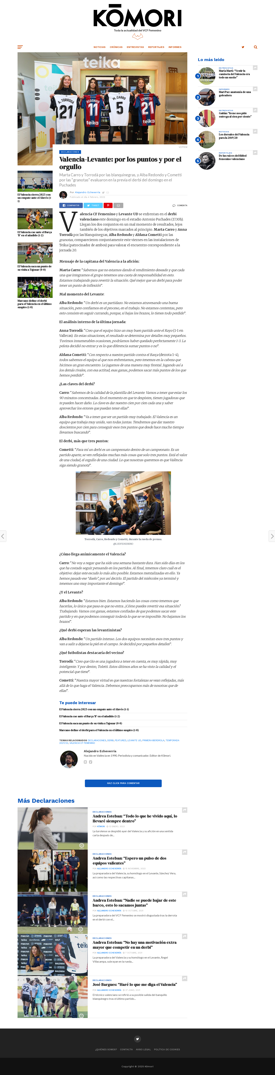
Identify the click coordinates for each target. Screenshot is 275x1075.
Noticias (100, 47)
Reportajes (156, 47)
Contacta (126, 1049)
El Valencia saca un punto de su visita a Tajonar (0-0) (35, 268)
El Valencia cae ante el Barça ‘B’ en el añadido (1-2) (35, 234)
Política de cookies (167, 1049)
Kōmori (101, 826)
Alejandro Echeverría (87, 192)
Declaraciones (97, 740)
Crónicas (116, 47)
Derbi (110, 740)
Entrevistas (135, 47)
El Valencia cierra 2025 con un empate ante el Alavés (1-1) (35, 198)
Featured (120, 740)
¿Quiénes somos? (106, 1049)
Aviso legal (143, 1049)
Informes (175, 47)
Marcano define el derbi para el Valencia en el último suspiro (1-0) (35, 304)
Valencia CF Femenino (82, 743)
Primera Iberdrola (153, 740)
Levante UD (134, 740)
